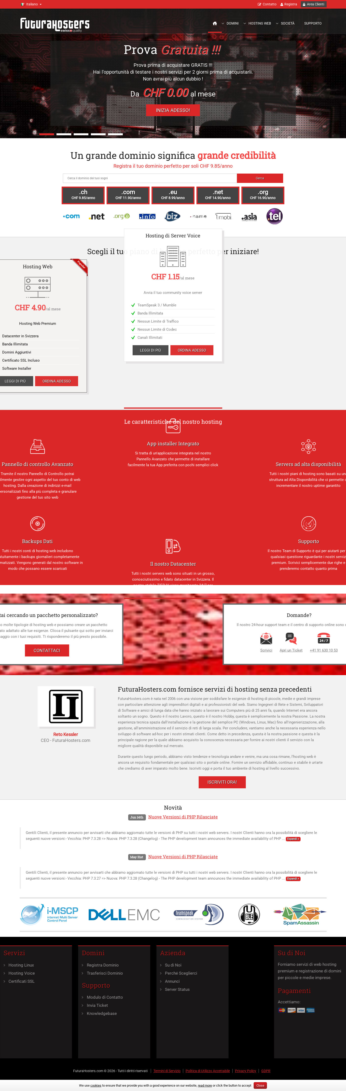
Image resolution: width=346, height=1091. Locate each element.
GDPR (265, 1071)
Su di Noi (142, 965)
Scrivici (324, 650)
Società (287, 23)
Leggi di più (150, 72)
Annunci (141, 981)
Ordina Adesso (192, 72)
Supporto (313, 23)
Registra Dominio (71, 965)
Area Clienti (315, 4)
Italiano (32, 4)
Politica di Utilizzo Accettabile (208, 1071)
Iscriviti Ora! (222, 782)
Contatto (270, 4)
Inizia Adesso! (173, 110)
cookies (95, 1085)
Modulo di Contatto (73, 997)
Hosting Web (260, 23)
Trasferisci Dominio (73, 973)
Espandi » (293, 839)
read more (205, 1085)
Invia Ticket (66, 1005)
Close (260, 1085)
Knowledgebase (70, 1013)
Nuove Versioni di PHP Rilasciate (183, 817)
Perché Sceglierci (150, 973)
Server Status (146, 989)
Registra (290, 4)
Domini (233, 23)
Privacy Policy (245, 1071)
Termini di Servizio (166, 1071)
